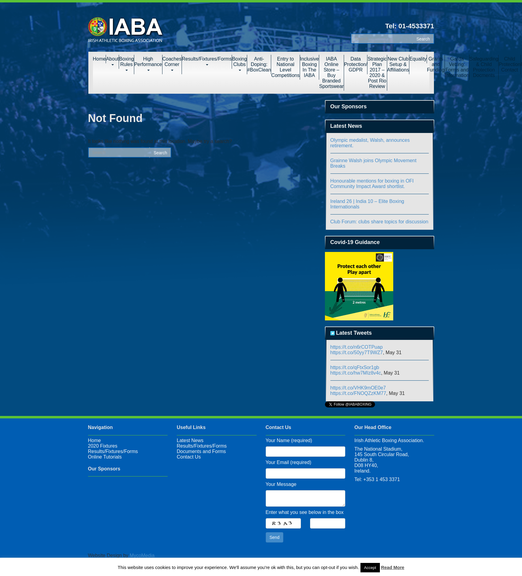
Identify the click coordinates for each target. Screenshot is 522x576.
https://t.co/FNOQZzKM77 (358, 393)
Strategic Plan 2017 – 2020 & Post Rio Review (377, 72)
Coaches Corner (172, 63)
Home (99, 58)
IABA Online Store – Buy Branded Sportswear (331, 72)
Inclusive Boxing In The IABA (309, 67)
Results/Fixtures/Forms (207, 60)
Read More (392, 567)
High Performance (148, 63)
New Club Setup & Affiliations (398, 64)
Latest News (190, 440)
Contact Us (189, 456)
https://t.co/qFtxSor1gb (354, 367)
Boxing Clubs (239, 63)
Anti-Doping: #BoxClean (259, 64)
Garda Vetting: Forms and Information (457, 67)
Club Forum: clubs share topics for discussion (379, 221)
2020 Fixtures (103, 446)
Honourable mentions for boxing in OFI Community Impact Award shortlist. (372, 183)
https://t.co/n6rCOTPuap (356, 347)
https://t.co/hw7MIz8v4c (355, 372)
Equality (418, 58)
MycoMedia (142, 555)
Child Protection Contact (509, 64)
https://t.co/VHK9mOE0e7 (358, 387)
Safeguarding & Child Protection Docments (483, 67)
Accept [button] (370, 567)
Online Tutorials (105, 456)
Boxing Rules (126, 63)
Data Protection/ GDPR (355, 64)
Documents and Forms (201, 451)
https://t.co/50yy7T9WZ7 (356, 352)
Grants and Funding (436, 64)
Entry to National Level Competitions (285, 67)
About (112, 60)
